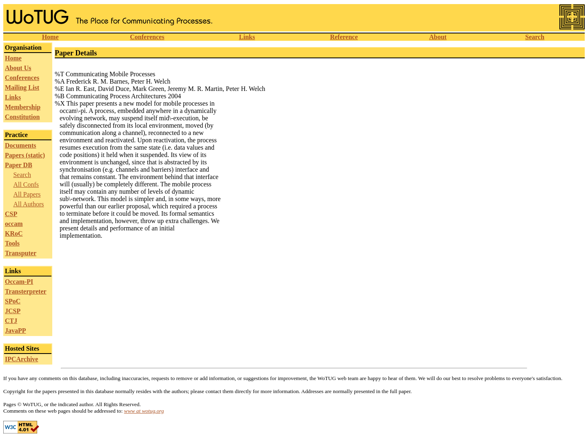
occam (14, 223)
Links (247, 36)
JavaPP (15, 330)
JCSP (12, 310)
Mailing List (22, 87)
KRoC (14, 233)
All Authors (28, 204)
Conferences (147, 36)
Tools (12, 243)
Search (534, 36)
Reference (344, 36)
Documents (20, 145)
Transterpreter (26, 291)
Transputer (20, 253)
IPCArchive (21, 359)
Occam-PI (19, 281)
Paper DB (18, 164)
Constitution (22, 116)
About (438, 36)
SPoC (12, 301)
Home (50, 36)
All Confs (26, 184)
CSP (11, 213)
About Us (18, 67)
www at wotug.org (144, 411)
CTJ (11, 320)
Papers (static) (25, 155)
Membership (22, 107)
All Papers (26, 194)
